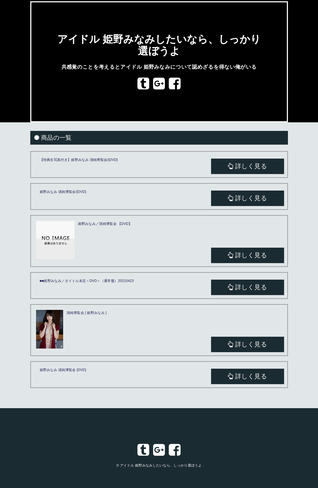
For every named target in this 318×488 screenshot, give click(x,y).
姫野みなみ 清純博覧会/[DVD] (63, 192)
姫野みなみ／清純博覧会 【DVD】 (105, 224)
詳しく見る (247, 166)
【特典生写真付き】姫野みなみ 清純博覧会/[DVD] (79, 160)
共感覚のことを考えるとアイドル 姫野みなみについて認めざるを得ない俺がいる (159, 67)
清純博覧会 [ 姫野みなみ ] (87, 313)
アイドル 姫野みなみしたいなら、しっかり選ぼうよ (161, 465)
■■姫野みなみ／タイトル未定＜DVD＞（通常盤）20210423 (87, 281)
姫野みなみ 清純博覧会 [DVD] (63, 370)
